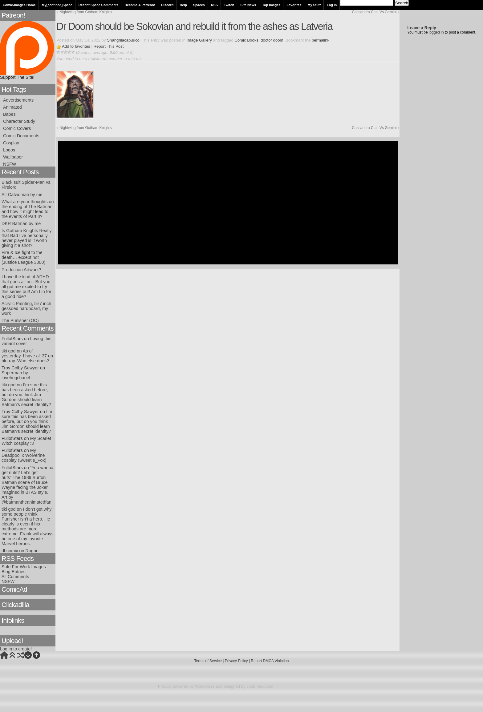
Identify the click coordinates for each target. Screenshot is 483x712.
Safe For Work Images (24, 566)
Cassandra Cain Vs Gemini (376, 12)
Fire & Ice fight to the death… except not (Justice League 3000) (23, 257)
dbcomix (10, 550)
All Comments (15, 576)
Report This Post (108, 46)
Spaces (199, 5)
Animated (12, 107)
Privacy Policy (236, 661)
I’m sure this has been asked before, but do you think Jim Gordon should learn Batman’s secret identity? (26, 394)
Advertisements (18, 100)
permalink (320, 40)
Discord (167, 5)
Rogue (32, 550)
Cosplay (11, 142)
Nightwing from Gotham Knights (84, 12)
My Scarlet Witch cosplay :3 (26, 441)
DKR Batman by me (21, 223)
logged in (436, 32)
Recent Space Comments (99, 5)
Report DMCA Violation (270, 661)
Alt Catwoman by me (22, 194)
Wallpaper (13, 157)
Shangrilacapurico (123, 40)
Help (183, 5)
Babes (9, 114)
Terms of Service (208, 661)
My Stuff (314, 5)
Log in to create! (16, 648)
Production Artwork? (21, 269)
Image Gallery (199, 40)
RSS (214, 5)
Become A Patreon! (139, 5)
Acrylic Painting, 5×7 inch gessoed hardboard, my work (26, 308)
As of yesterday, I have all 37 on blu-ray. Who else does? (27, 355)
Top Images (271, 5)
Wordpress (205, 686)
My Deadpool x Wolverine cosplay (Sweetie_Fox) (24, 455)
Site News (248, 5)
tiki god (9, 350)
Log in (332, 5)
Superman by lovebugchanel (16, 375)
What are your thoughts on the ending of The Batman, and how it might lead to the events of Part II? (28, 209)
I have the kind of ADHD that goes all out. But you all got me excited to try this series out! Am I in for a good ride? (26, 286)
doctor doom (272, 40)
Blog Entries (14, 571)
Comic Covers (17, 128)
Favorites (293, 5)
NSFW (9, 164)
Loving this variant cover (26, 341)
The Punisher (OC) (20, 320)
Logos (9, 149)
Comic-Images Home (19, 5)
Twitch (229, 5)
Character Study (19, 121)
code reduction (259, 686)
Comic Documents (21, 135)
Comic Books (246, 40)
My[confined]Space (57, 5)
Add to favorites (76, 46)
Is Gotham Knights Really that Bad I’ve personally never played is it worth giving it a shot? (26, 238)
